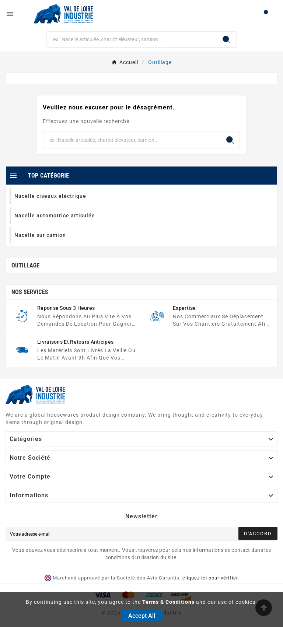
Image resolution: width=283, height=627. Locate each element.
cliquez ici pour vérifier (210, 578)
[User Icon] (266, 14)
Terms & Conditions (168, 602)
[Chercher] (132, 39)
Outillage (25, 265)
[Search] (226, 39)
